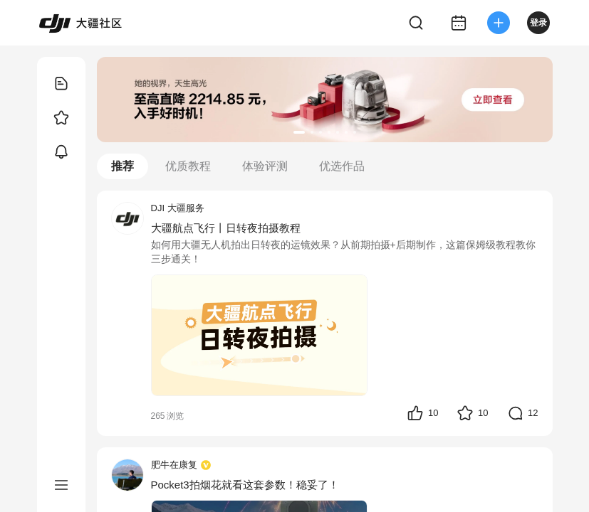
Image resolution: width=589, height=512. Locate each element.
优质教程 (188, 166)
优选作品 (342, 166)
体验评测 (265, 166)
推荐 (122, 166)
